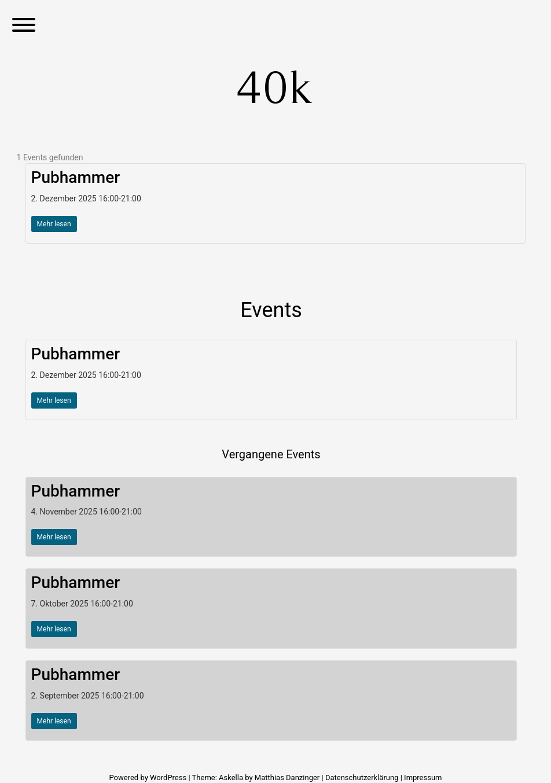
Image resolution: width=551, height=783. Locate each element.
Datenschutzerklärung (362, 777)
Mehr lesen (54, 224)
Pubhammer (75, 177)
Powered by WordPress (148, 777)
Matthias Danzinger (287, 777)
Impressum (423, 777)
